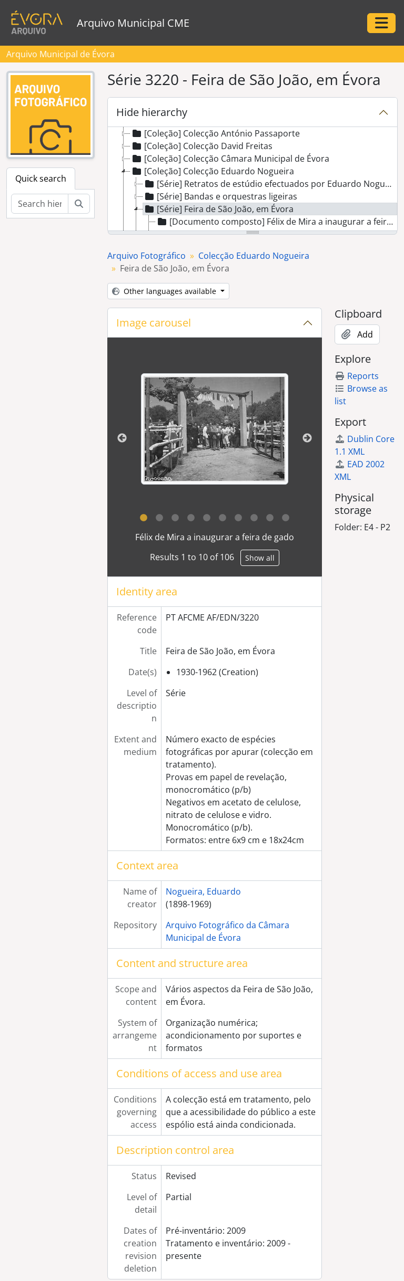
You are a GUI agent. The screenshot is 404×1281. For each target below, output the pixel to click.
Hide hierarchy (151, 112)
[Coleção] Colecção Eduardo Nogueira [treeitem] (212, 171)
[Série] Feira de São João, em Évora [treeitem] (218, 209)
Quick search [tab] (40, 178)
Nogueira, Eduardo (203, 891)
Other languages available (165, 291)
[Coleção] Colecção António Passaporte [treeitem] (215, 133)
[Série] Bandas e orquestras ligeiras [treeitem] (220, 196)
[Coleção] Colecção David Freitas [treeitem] (201, 146)
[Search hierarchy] (39, 204)
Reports (357, 376)
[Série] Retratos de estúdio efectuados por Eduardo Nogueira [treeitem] (270, 183)
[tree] (252, 179)
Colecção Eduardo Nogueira (253, 255)
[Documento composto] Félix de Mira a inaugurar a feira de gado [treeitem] (277, 221)
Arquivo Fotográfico (146, 255)
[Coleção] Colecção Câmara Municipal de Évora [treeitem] (229, 158)
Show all (260, 558)
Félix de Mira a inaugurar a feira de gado (214, 537)
